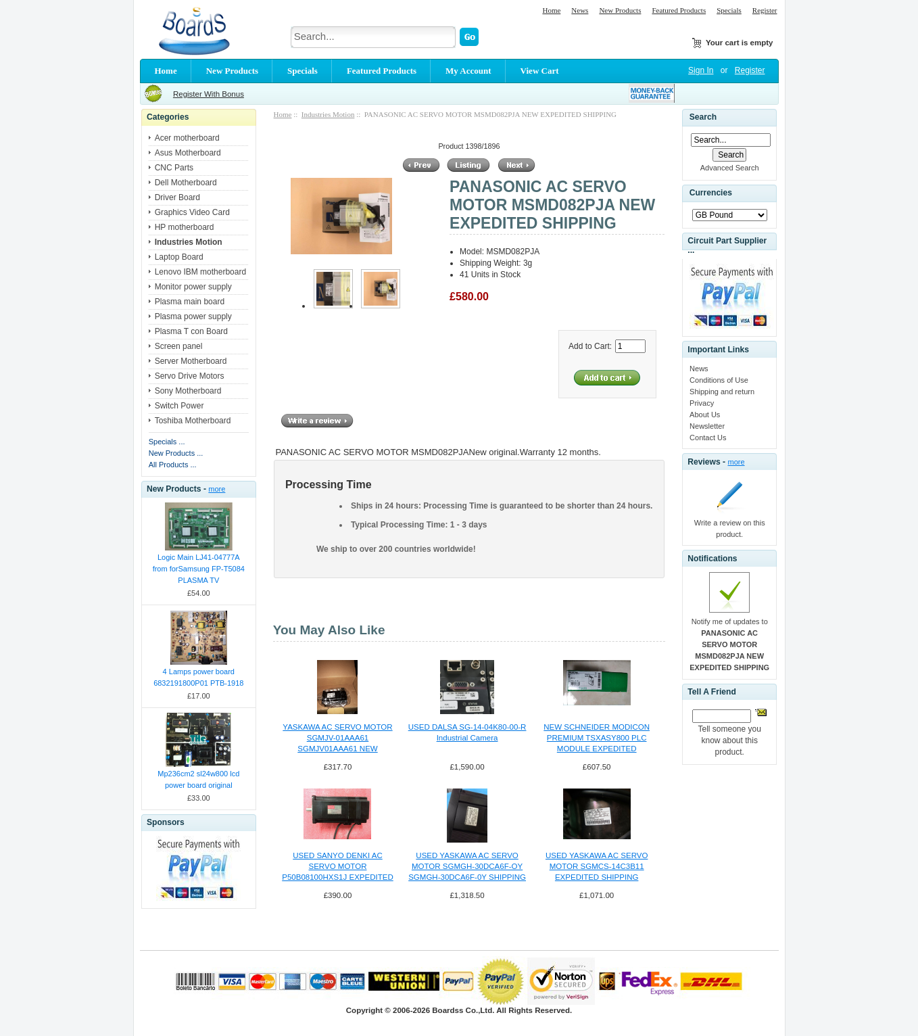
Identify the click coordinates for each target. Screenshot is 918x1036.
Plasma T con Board (191, 331)
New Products (620, 10)
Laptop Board (179, 257)
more (216, 489)
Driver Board (177, 197)
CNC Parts (174, 167)
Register (764, 10)
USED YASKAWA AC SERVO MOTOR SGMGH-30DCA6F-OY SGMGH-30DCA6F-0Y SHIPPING (467, 866)
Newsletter (707, 426)
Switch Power (179, 405)
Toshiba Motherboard (193, 420)
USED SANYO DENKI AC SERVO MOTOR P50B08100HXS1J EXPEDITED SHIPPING (337, 866)
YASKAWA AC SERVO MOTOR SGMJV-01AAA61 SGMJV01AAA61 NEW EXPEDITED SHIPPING (337, 738)
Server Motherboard (191, 361)
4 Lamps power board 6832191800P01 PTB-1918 (198, 677)
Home (551, 10)
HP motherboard (184, 227)
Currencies (711, 193)
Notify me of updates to (729, 644)
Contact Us (708, 437)
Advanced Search (729, 168)
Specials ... (167, 442)
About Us (705, 414)
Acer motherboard (187, 138)
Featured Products (679, 10)
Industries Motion (328, 114)
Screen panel (179, 346)
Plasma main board (189, 301)
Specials (729, 10)
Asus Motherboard (188, 153)
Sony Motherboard (188, 391)
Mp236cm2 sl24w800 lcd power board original (198, 779)
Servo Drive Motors (189, 376)
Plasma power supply (193, 316)
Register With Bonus (208, 94)
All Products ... (173, 465)
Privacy (702, 403)
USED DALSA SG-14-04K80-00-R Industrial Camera (467, 732)
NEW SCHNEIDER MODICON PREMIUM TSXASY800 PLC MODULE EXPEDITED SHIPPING (596, 738)
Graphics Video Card (192, 212)
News (579, 10)
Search (703, 117)
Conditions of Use (719, 380)
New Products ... (176, 453)
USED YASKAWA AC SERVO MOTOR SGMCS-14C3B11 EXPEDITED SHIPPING (597, 866)
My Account (468, 71)
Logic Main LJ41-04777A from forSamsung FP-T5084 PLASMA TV (199, 568)
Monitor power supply (193, 286)
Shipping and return (722, 391)
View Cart (540, 71)
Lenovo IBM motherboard (200, 272)
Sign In (700, 70)
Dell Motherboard (186, 182)
